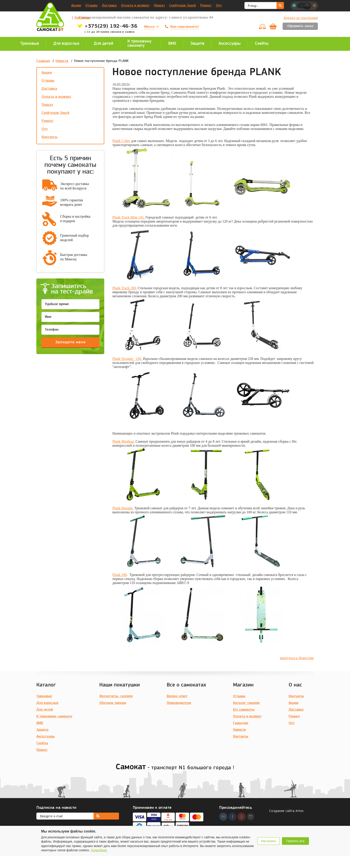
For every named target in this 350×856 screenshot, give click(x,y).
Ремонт (206, 5)
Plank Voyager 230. (127, 359)
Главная (43, 61)
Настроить (268, 841)
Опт (219, 5)
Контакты (82, 18)
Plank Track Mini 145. (128, 217)
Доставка (109, 5)
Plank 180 (119, 575)
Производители (179, 703)
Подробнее (99, 850)
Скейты (42, 743)
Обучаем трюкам (112, 703)
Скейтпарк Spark (182, 5)
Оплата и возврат (135, 5)
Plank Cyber (121, 141)
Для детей (44, 710)
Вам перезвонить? (184, 27)
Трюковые (44, 696)
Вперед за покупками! (301, 18)
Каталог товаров (246, 703)
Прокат (159, 5)
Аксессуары (45, 736)
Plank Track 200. (124, 288)
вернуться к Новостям (296, 658)
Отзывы (91, 5)
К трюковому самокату (54, 716)
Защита (42, 730)
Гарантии (240, 723)
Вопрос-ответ (177, 696)
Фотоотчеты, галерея (116, 696)
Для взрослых (47, 703)
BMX (39, 723)
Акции (76, 5)
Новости (62, 61)
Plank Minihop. (123, 441)
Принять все (295, 841)
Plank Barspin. (122, 508)
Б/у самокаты (243, 710)
